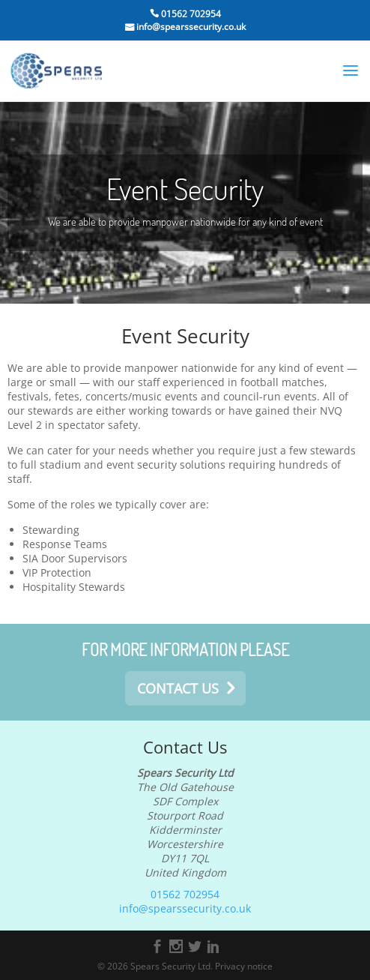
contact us (178, 688)
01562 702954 (190, 13)
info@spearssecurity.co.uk (190, 26)
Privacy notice (244, 966)
